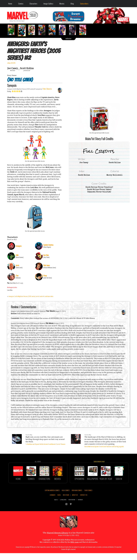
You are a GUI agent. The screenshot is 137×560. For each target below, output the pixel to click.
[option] (12, 30)
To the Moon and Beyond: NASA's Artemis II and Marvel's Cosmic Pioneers (45, 444)
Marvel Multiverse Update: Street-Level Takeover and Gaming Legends (104, 446)
